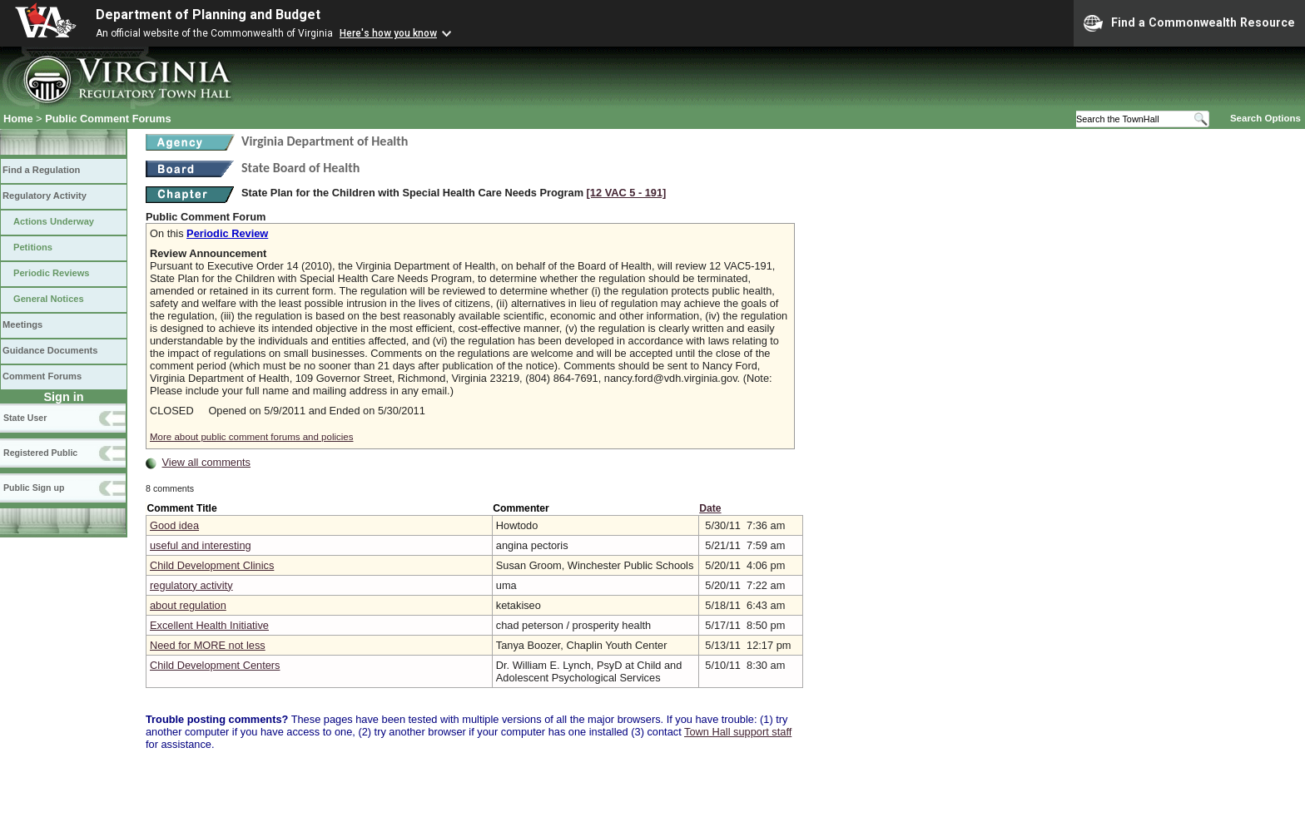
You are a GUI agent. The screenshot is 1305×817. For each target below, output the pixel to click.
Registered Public (40, 453)
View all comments (206, 462)
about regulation (188, 605)
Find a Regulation (41, 170)
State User (25, 418)
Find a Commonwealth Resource (1189, 23)
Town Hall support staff (737, 731)
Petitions (32, 247)
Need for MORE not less (207, 645)
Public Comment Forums (108, 118)
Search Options (1265, 118)
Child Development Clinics (212, 565)
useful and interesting (200, 545)
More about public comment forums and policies (252, 437)
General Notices (48, 299)
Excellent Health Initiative (209, 625)
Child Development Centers (215, 665)
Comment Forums (42, 376)
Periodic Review (227, 233)
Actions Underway (53, 221)
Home (18, 118)
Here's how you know (388, 33)
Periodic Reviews (51, 273)
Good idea (174, 525)
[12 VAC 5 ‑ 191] (627, 192)
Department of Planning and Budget (208, 14)
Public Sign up (33, 488)
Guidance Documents (49, 350)
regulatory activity (191, 585)
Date (710, 508)
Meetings (22, 324)
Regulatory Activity (44, 196)
